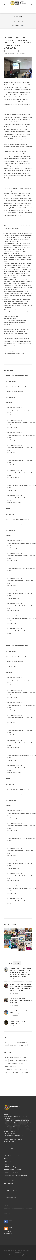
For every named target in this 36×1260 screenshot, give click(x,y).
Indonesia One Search (12, 1178)
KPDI (7, 1164)
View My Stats (8, 1233)
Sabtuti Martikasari (23, 51)
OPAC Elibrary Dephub (12, 1156)
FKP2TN (8, 1161)
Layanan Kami (15, 25)
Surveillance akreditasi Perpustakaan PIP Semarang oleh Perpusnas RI (21, 1001)
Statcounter (7, 1231)
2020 (15, 1045)
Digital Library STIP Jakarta (13, 1169)
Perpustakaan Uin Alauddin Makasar (16, 1175)
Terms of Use (13, 1255)
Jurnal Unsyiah (9, 1181)
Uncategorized (10, 53)
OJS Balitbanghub (10, 1153)
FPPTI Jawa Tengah (11, 1167)
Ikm (26, 1045)
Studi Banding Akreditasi (11, 1072)
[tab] (9, 963)
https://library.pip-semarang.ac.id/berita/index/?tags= (14, 352)
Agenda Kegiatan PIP (20, 1057)
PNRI (7, 1158)
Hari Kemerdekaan (12, 1063)
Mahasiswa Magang (10, 1066)
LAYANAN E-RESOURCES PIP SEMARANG (16, 1069)
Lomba (21, 1045)
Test (6, 1042)
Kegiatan (12, 1060)
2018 (11, 1045)
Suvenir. (21, 1063)
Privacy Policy (23, 1255)
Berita (10, 1042)
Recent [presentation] (17, 963)
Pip (15, 1042)
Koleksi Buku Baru (25, 1072)
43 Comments (21, 53)
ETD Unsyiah (9, 1183)
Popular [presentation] (9, 963)
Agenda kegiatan (22, 1042)
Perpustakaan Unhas (11, 1172)
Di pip (6, 1045)
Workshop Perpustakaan (23, 1060)
